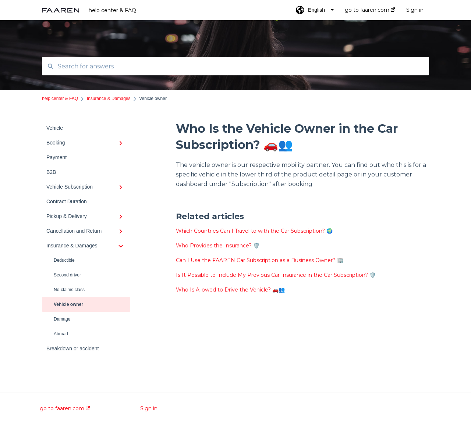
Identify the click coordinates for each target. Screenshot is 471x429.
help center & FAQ (112, 10)
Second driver (67, 275)
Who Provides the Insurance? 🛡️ (217, 245)
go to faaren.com (65, 408)
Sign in (148, 408)
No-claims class (69, 289)
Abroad (61, 333)
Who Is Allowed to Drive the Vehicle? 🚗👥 (230, 289)
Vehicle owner (68, 304)
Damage (62, 319)
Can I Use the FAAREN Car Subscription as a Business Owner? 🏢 (259, 260)
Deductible (64, 260)
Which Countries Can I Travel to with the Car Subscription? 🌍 (254, 231)
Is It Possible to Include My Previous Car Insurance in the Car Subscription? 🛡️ (276, 275)
